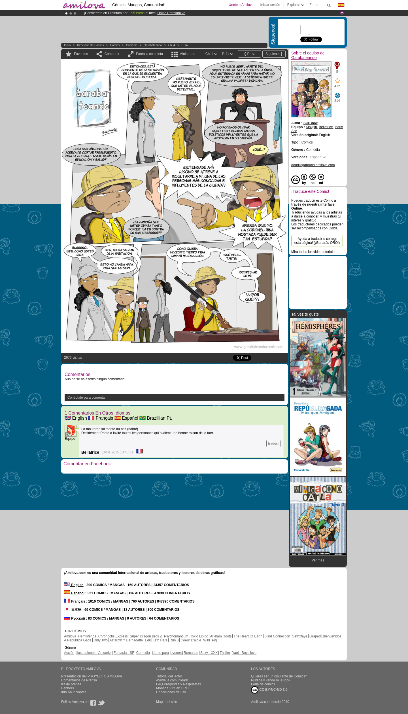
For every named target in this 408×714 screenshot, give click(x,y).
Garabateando (153, 45)
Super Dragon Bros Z (146, 636)
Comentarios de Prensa (79, 680)
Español (126, 418)
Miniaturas (187, 54)
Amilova (70, 636)
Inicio (67, 45)
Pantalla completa (149, 54)
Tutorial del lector (169, 676)
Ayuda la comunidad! (172, 680)
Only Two (101, 640)
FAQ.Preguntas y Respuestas (178, 684)
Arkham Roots (220, 636)
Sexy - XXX (209, 653)
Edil (148, 640)
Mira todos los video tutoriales (313, 252)
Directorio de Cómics (90, 45)
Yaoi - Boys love (244, 653)
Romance (191, 653)
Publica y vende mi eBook (270, 680)
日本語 (72, 610)
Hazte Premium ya (171, 13)
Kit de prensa (71, 684)
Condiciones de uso (171, 692)
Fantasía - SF (124, 653)
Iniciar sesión (270, 5)
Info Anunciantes (73, 692)
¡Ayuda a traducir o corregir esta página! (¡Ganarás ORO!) (317, 241)
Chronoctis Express (113, 636)
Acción (69, 653)
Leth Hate (160, 640)
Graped (315, 636)
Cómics (115, 45)
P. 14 (184, 45)
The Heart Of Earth (248, 636)
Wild (206, 640)
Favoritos (81, 54)
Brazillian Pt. (155, 418)
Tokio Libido (199, 636)
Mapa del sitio (166, 702)
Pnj (214, 640)
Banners (67, 688)
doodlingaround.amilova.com (313, 165)
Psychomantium (176, 636)
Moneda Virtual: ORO (172, 688)
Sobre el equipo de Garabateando (308, 55)
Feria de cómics (263, 684)
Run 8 (173, 640)
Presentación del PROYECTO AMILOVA (91, 676)
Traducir (273, 443)
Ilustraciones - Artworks (93, 653)
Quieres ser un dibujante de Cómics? (279, 676)
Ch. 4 (171, 45)
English (76, 418)
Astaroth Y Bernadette (126, 640)
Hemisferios (87, 636)
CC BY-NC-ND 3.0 (269, 690)
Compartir (112, 54)
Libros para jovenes (167, 653)
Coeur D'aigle (191, 640)
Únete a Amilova (241, 5)
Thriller (225, 653)
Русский (74, 618)
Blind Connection (277, 636)
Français (100, 418)
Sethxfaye (299, 636)
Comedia (131, 45)
